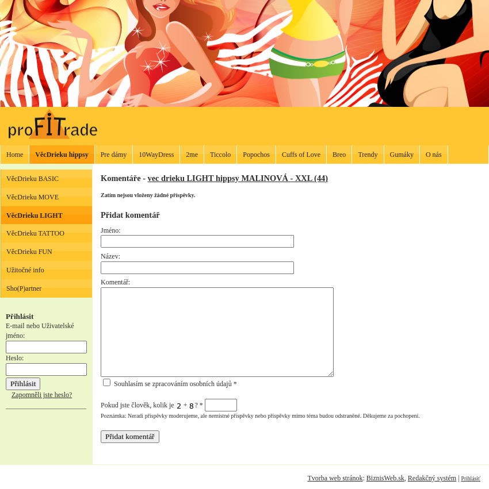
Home (14, 155)
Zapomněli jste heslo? (42, 395)
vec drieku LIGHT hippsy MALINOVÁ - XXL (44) (238, 178)
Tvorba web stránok (334, 478)
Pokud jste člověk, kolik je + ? (169, 405)
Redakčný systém (432, 478)
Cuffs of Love (301, 155)
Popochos (256, 155)
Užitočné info (25, 270)
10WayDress (156, 155)
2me (192, 155)
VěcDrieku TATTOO (35, 233)
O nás (434, 155)
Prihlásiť (470, 478)
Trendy (367, 155)
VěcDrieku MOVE (32, 197)
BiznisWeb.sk (385, 478)
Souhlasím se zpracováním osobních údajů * (170, 384)
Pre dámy (114, 155)
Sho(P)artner (23, 288)
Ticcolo (220, 155)
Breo (339, 155)
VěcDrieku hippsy (61, 155)
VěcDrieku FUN (29, 252)
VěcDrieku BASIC (32, 179)
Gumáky (402, 155)
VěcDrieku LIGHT (34, 215)
